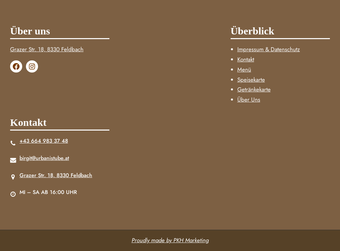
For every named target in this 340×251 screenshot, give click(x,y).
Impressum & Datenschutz (268, 49)
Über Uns (248, 99)
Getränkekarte (254, 89)
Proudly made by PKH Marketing (170, 240)
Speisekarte (251, 80)
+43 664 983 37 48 (44, 141)
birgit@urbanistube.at (44, 158)
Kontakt (245, 59)
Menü (244, 69)
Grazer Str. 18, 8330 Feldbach (46, 49)
